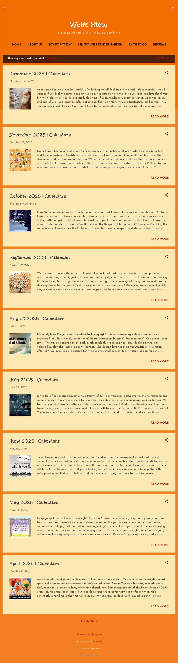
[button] (166, 73)
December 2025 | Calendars (39, 73)
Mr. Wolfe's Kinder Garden (100, 44)
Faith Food (138, 44)
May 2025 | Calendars (33, 502)
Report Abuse (89, 655)
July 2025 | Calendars (33, 380)
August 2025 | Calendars (36, 318)
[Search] (173, 9)
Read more (160, 116)
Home (16, 44)
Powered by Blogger (89, 634)
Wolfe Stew (89, 24)
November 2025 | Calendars (40, 135)
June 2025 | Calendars (34, 441)
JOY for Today (60, 44)
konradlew (97, 642)
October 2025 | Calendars (37, 196)
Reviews (159, 44)
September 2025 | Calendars (40, 257)
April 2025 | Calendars (34, 563)
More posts (89, 621)
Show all (163, 58)
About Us (35, 44)
